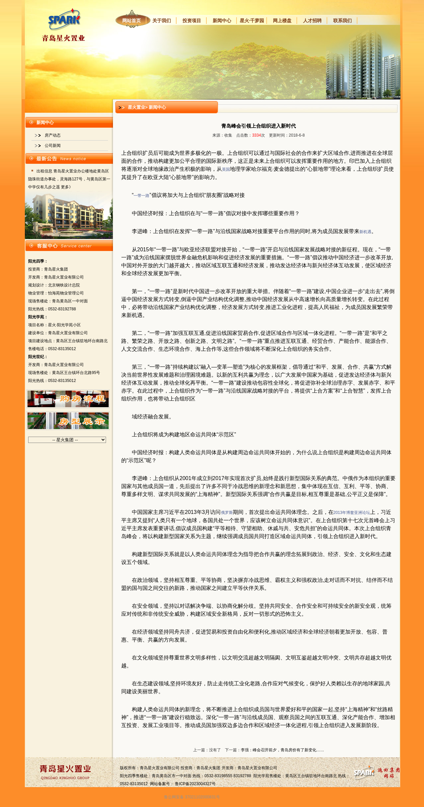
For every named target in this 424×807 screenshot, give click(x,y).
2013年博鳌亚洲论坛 (352, 512)
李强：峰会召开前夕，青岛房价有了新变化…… (282, 750)
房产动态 (53, 135)
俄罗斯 (227, 512)
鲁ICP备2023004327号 (195, 783)
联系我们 (342, 20)
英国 (226, 169)
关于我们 (161, 20)
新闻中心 (222, 20)
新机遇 (365, 231)
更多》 (67, 187)
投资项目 (192, 20)
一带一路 (141, 195)
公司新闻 (53, 145)
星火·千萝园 (252, 20)
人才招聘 (312, 20)
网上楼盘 (282, 20)
